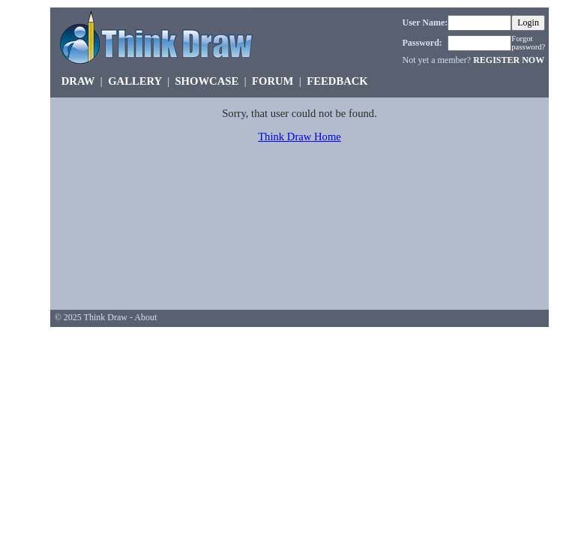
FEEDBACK (337, 81)
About (145, 317)
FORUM (272, 81)
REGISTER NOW (508, 60)
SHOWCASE (206, 81)
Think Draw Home (299, 136)
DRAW (78, 81)
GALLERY (134, 81)
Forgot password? (528, 42)
